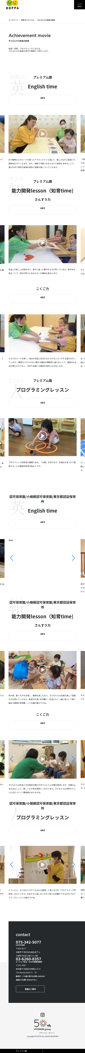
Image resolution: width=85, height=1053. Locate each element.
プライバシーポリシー (47, 1033)
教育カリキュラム (27, 20)
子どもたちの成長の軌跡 (46, 20)
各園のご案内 (30, 989)
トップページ (13, 20)
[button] (73, 135)
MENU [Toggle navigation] (79, 6)
